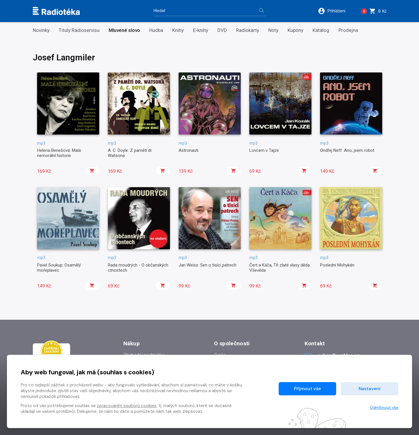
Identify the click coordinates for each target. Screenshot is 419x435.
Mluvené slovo (124, 30)
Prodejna (348, 30)
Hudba (156, 30)
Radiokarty (247, 30)
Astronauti (188, 150)
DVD (222, 30)
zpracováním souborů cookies (126, 406)
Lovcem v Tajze (264, 150)
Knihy (178, 30)
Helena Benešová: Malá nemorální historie (59, 153)
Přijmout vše (307, 389)
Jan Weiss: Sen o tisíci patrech (207, 265)
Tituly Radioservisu (79, 30)
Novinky (41, 30)
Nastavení (369, 389)
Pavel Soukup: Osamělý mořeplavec (59, 267)
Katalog (321, 30)
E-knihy (200, 30)
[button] (335, 11)
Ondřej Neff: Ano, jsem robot (347, 150)
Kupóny (295, 30)
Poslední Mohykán (337, 265)
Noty (273, 30)
